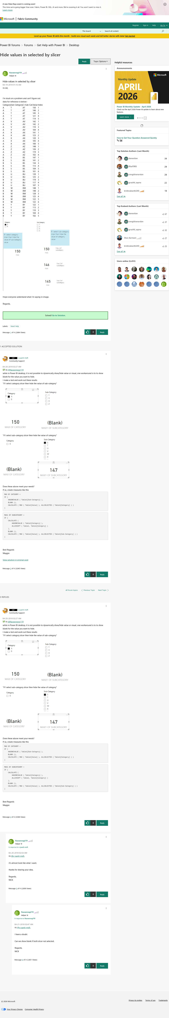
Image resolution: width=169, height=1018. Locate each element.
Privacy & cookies (135, 1000)
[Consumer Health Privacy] (34, 1009)
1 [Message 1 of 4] (10, 332)
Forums (43, 19)
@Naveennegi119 (16, 370)
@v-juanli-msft (17, 856)
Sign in (145, 25)
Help (154, 25)
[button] (84, 61)
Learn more (8, 10)
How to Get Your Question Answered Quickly (137, 137)
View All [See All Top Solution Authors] (121, 196)
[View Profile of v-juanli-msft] (23, 357)
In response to (18, 847)
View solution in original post (15, 560)
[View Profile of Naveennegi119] (15, 72)
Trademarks (163, 1000)
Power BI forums (10, 45)
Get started (130, 36)
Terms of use (150, 1000)
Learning (100, 19)
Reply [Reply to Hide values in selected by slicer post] (102, 332)
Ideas (66, 19)
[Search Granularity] (92, 31)
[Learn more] (125, 117)
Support (111, 19)
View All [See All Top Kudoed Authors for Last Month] (121, 251)
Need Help (15, 326)
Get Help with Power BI (51, 45)
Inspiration (55, 19)
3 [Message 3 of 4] (16, 888)
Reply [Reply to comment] (102, 574)
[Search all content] (134, 31)
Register (136, 25)
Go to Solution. (59, 315)
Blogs (90, 19)
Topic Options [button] (100, 61)
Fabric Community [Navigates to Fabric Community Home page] (28, 18)
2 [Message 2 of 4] (10, 568)
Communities (78, 19)
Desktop (74, 45)
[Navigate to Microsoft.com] (7, 18)
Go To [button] (162, 25)
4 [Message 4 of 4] (22, 960)
